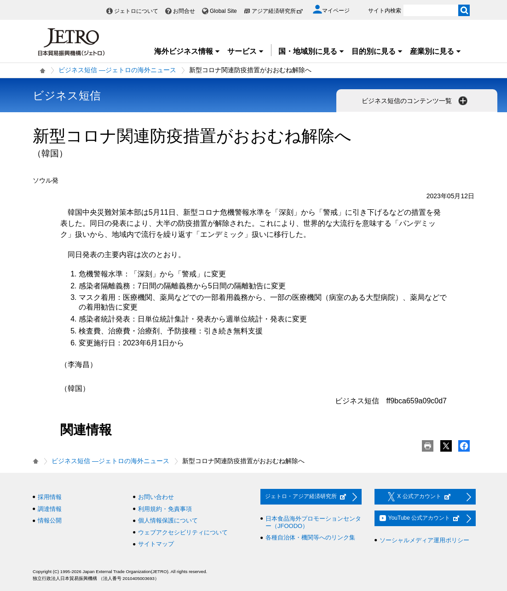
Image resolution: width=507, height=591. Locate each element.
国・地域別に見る (311, 51)
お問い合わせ (156, 496)
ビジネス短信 (67, 95)
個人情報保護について (168, 520)
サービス (245, 51)
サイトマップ (156, 543)
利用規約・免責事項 (165, 508)
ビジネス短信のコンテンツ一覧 (415, 100)
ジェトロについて (136, 11)
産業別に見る (435, 51)
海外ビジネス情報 (187, 51)
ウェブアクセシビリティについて (183, 532)
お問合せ (184, 11)
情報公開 (50, 520)
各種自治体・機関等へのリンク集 (310, 537)
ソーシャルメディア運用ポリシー (424, 540)
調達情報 (50, 508)
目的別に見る (377, 51)
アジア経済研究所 (277, 11)
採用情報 (50, 496)
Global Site (223, 11)
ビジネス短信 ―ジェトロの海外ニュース (117, 70)
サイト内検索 (384, 10)
